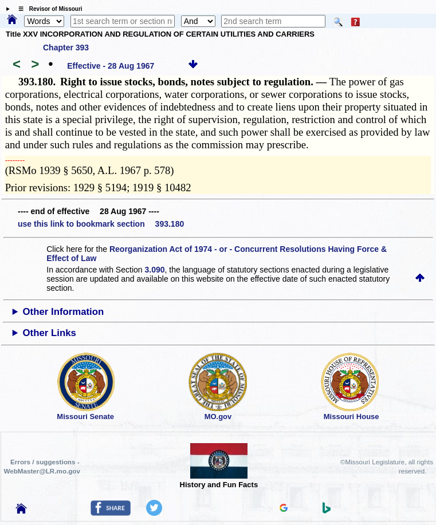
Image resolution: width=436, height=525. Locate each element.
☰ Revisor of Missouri (48, 9)
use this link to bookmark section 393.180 (101, 223)
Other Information (63, 311)
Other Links (49, 332)
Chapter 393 (66, 47)
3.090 (154, 269)
